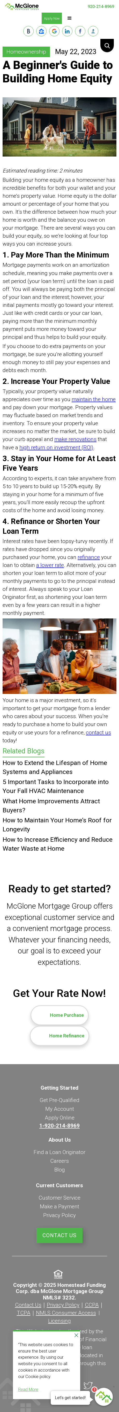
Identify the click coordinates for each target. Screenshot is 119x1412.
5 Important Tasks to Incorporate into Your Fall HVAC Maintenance (56, 786)
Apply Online (60, 1118)
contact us (98, 732)
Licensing (59, 1321)
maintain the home (94, 399)
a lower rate (50, 565)
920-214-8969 (101, 6)
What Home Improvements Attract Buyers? (51, 805)
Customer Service (59, 1198)
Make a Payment (59, 1206)
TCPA (24, 1313)
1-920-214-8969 (59, 1126)
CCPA (92, 1305)
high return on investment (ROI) (56, 447)
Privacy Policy (59, 1215)
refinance (89, 557)
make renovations (75, 439)
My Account (59, 1109)
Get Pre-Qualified (59, 1100)
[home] (22, 6)
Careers (59, 1161)
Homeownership (26, 52)
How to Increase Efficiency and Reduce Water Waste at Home (58, 844)
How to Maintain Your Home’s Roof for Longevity (57, 824)
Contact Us (59, 1235)
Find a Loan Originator (59, 1152)
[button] (69, 18)
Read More (28, 1389)
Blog (59, 1170)
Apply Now (52, 18)
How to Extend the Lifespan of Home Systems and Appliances (55, 767)
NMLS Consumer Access (66, 1313)
